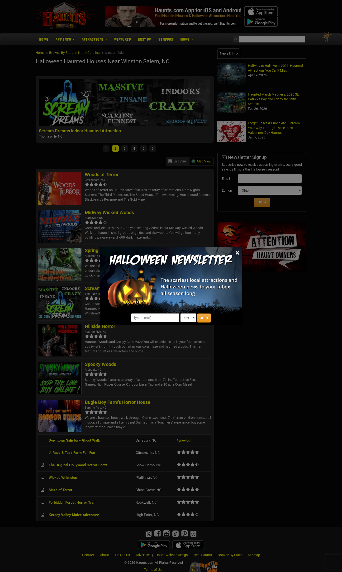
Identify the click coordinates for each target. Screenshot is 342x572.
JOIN (204, 318)
